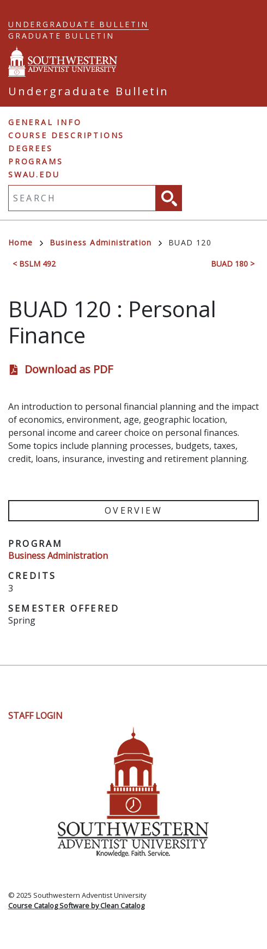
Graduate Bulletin (61, 35)
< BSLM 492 (34, 263)
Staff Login (35, 716)
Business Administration (106, 242)
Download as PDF (69, 369)
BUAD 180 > (232, 263)
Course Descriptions (66, 135)
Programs (35, 161)
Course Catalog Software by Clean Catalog (76, 905)
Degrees (30, 148)
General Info (45, 122)
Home (25, 242)
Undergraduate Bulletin (78, 24)
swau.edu (33, 174)
